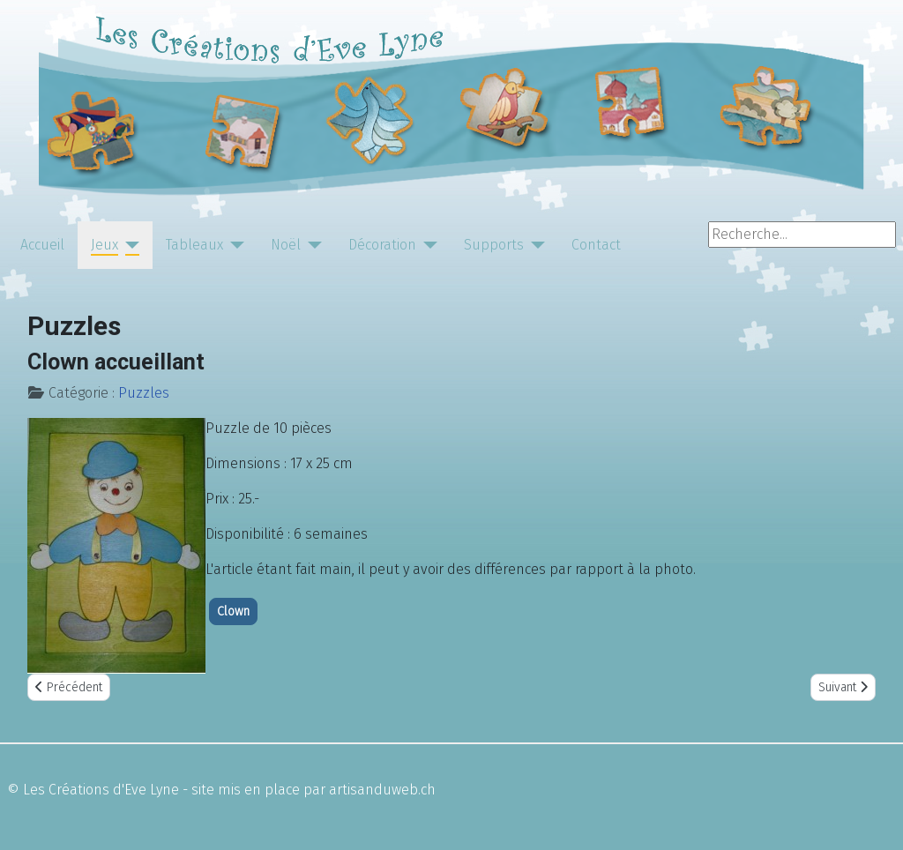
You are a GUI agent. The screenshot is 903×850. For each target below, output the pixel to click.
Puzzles (143, 392)
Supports (494, 244)
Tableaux (194, 244)
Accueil (42, 244)
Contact (596, 244)
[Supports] (534, 245)
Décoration (382, 244)
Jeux (104, 244)
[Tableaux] (233, 245)
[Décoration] (426, 245)
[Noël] (311, 245)
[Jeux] (128, 245)
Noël (286, 244)
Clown (233, 611)
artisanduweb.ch (382, 789)
